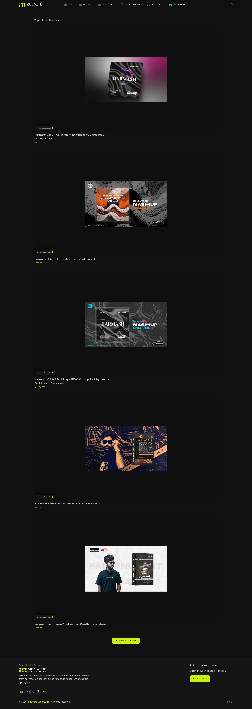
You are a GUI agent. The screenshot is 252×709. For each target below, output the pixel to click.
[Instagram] (27, 692)
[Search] (231, 4)
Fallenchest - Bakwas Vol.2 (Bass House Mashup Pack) (68, 503)
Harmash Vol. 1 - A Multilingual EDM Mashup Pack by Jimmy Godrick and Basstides (71, 381)
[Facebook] (21, 692)
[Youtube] (38, 692)
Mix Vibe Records (38, 701)
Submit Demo (200, 678)
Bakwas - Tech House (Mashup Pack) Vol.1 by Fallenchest (70, 624)
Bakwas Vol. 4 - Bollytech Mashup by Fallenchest (64, 259)
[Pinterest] (44, 692)
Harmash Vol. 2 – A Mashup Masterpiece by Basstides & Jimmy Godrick (69, 136)
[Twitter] (32, 692)
